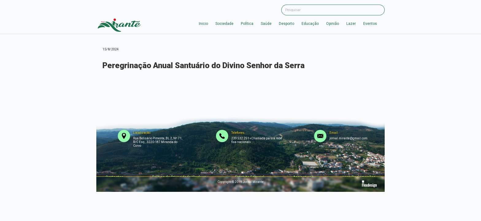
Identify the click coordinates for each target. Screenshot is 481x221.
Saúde (266, 23)
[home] (119, 23)
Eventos (370, 23)
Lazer (351, 23)
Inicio (203, 23)
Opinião (332, 23)
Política (247, 23)
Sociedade (224, 23)
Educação (310, 23)
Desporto (286, 23)
